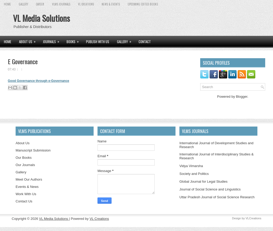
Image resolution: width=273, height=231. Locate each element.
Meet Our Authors (29, 179)
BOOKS (74, 40)
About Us (22, 143)
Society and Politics (194, 174)
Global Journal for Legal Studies (203, 181)
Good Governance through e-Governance (38, 81)
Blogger (241, 96)
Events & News (27, 187)
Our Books (23, 158)
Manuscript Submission (33, 150)
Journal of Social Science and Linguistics (210, 189)
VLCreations (253, 218)
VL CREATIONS (86, 4)
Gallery (21, 172)
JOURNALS (53, 40)
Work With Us (26, 194)
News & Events (111, 4)
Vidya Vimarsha (191, 166)
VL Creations (99, 219)
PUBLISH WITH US (97, 41)
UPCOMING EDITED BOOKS (143, 4)
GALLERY (23, 4)
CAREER (40, 4)
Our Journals (25, 165)
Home (7, 4)
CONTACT (145, 41)
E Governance (23, 61)
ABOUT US (29, 40)
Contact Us (24, 201)
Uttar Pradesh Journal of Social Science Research (217, 197)
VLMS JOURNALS (61, 4)
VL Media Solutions (41, 18)
